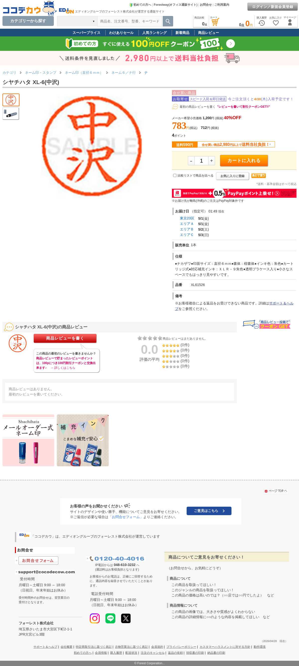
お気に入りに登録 (232, 176)
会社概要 (67, 647)
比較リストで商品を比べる (196, 175)
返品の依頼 (175, 653)
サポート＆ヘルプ (45, 647)
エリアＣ (187, 235)
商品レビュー (208, 33)
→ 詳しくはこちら (62, 368)
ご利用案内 (221, 4)
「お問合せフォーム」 (125, 517)
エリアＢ (187, 229)
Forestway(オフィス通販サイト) (175, 4)
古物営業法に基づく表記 (131, 647)
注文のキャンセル (153, 653)
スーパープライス (86, 33)
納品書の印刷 (216, 653)
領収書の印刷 (195, 653)
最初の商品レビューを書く (198, 106)
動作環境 (260, 647)
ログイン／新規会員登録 (272, 7)
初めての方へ (140, 4)
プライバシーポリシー (181, 647)
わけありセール (121, 33)
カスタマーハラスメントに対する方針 (225, 647)
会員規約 (157, 647)
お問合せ (206, 4)
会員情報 (101, 653)
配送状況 (131, 653)
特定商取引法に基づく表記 (94, 647)
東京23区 (187, 218)
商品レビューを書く (65, 338)
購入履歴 (116, 653)
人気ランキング (154, 33)
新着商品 (182, 33)
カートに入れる (244, 160)
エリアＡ (187, 224)
